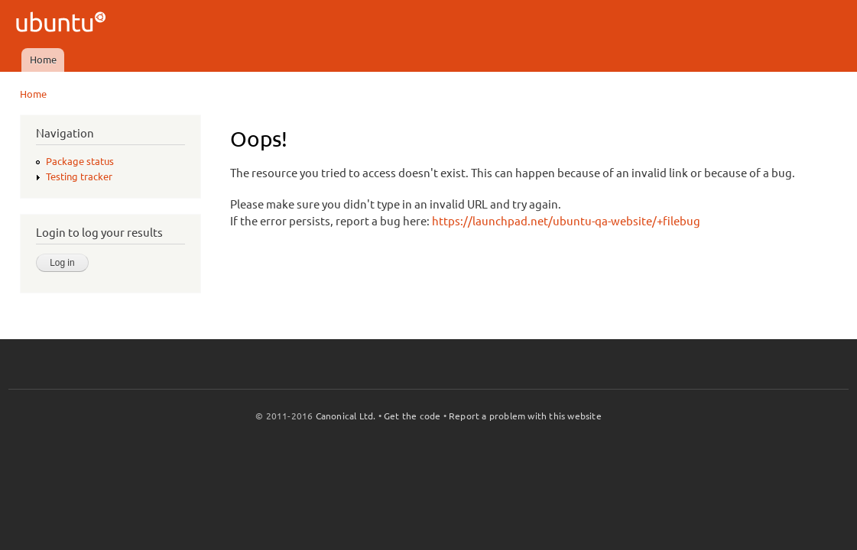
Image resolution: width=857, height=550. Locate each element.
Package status (80, 161)
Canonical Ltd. (346, 416)
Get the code (412, 416)
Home (43, 59)
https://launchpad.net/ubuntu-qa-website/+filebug (566, 221)
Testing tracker (79, 176)
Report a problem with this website (525, 416)
